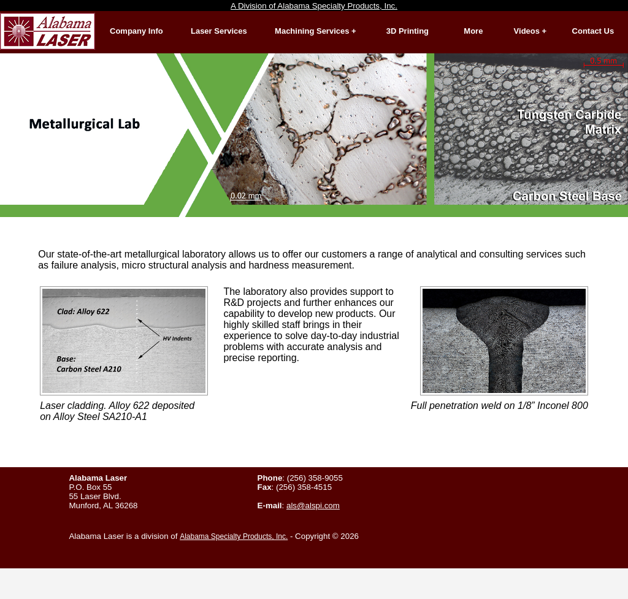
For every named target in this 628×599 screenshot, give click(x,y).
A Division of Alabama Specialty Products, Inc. (314, 5)
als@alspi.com (313, 505)
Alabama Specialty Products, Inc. (234, 536)
